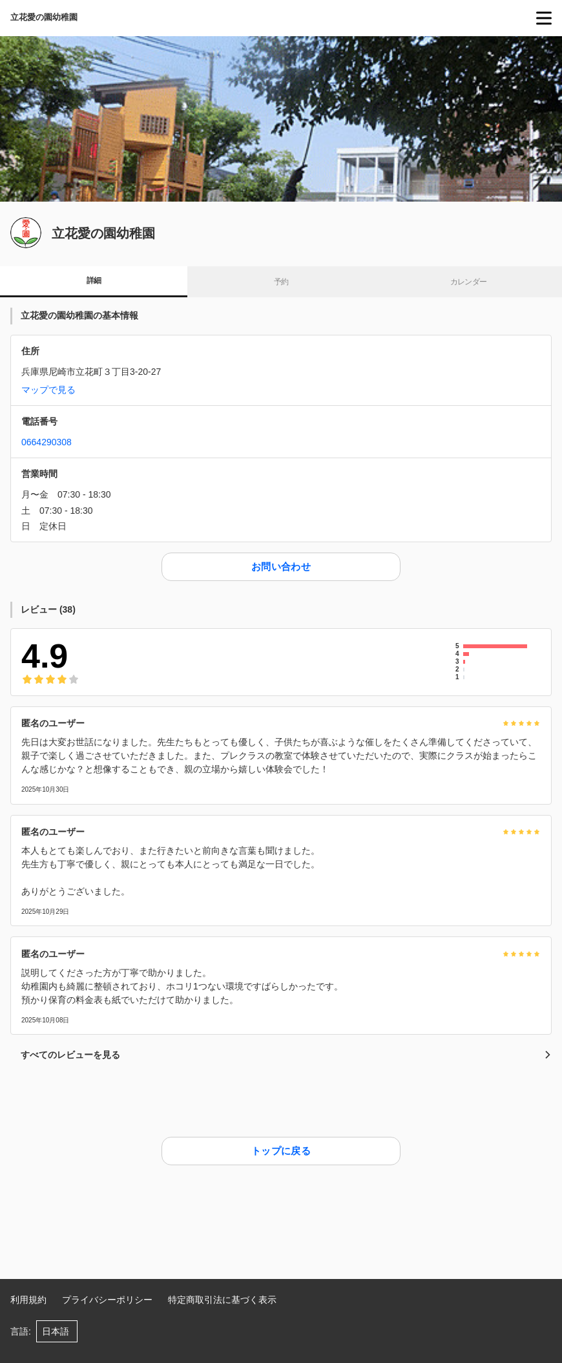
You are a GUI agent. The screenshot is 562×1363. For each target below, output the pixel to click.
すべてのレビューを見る (286, 1055)
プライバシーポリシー (107, 1299)
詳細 (94, 280)
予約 (281, 281)
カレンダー (468, 281)
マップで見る (48, 390)
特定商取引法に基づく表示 (222, 1299)
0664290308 (46, 442)
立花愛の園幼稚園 (44, 17)
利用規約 (28, 1299)
